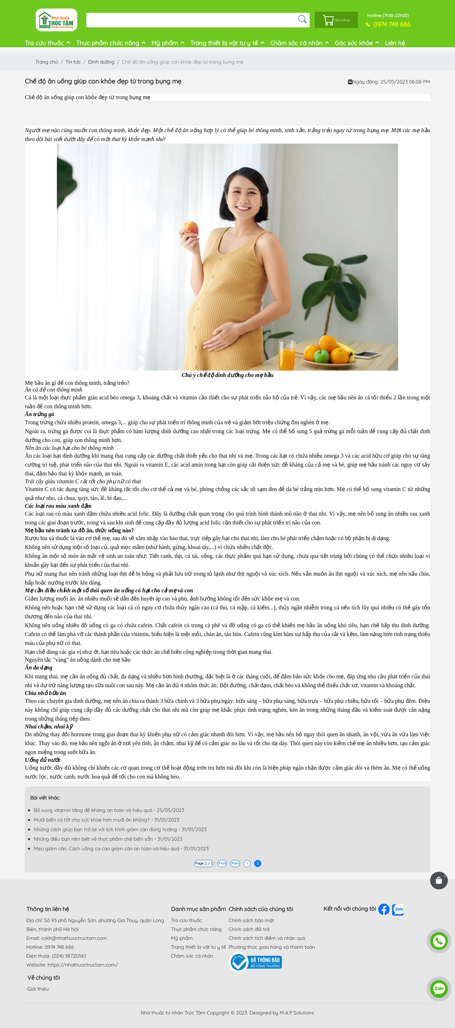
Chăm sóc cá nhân (296, 43)
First (222, 863)
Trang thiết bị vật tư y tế (224, 43)
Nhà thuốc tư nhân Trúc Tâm (173, 1013)
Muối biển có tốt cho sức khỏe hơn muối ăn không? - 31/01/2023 (106, 820)
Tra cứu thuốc (44, 43)
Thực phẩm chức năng (107, 43)
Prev (235, 863)
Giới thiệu (38, 989)
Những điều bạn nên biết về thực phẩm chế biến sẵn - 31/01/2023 (108, 839)
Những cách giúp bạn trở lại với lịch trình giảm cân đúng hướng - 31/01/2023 (120, 829)
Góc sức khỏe (354, 43)
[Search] (190, 20)
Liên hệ (395, 43)
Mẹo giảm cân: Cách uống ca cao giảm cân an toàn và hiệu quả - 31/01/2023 (121, 848)
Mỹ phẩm (164, 43)
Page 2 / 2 (204, 863)
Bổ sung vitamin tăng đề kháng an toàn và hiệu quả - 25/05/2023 (109, 810)
